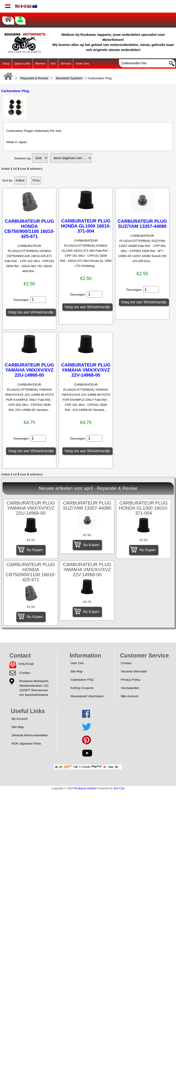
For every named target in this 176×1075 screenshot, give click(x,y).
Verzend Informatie (134, 671)
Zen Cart (119, 788)
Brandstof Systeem (69, 78)
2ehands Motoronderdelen (29, 735)
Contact (24, 672)
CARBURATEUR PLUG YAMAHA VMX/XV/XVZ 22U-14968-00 (29, 370)
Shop (6, 63)
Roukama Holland (85, 788)
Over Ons (82, 63)
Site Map (76, 671)
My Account (19, 718)
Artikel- (20, 180)
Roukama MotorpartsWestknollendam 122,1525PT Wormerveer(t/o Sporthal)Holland (34, 688)
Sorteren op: (22, 158)
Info (53, 63)
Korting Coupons (82, 688)
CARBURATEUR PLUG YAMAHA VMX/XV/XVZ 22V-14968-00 (85, 370)
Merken (40, 63)
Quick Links (22, 63)
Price (36, 180)
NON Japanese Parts (26, 743)
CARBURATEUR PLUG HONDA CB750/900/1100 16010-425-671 (29, 229)
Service (65, 63)
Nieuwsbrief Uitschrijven (87, 696)
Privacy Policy (130, 679)
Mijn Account (129, 696)
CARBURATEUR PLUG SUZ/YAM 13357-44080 (142, 224)
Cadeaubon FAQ (82, 679)
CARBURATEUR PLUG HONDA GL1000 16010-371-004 (86, 226)
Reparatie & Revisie (34, 78)
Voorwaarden (130, 688)
